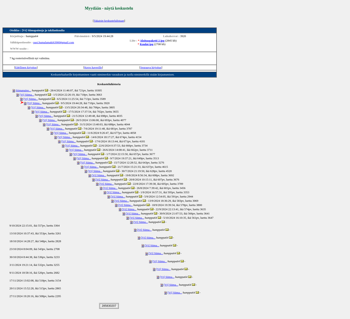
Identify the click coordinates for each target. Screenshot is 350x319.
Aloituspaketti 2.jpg (152, 40)
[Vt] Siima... (26, 94)
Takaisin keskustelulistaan (109, 20)
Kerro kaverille (93, 67)
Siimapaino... (23, 90)
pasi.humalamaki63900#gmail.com (53, 42)
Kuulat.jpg (146, 44)
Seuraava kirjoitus (150, 67)
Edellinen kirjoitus (26, 67)
